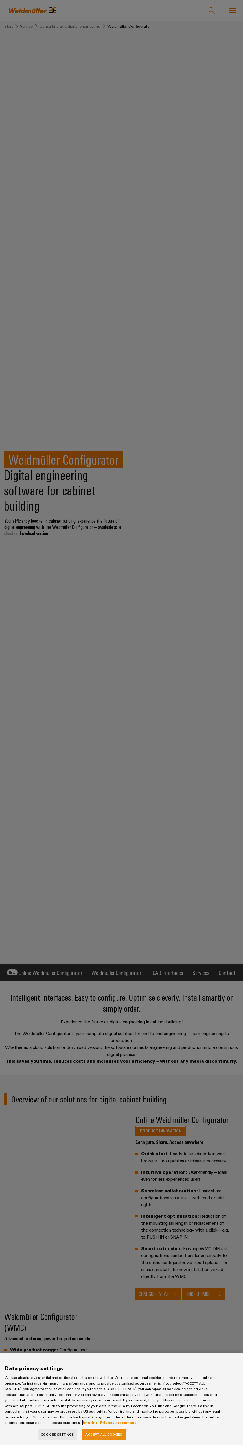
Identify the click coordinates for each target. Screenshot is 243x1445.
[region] (121, 1399)
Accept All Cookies (103, 1434)
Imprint (90, 1422)
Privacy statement (118, 1422)
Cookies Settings (57, 1434)
